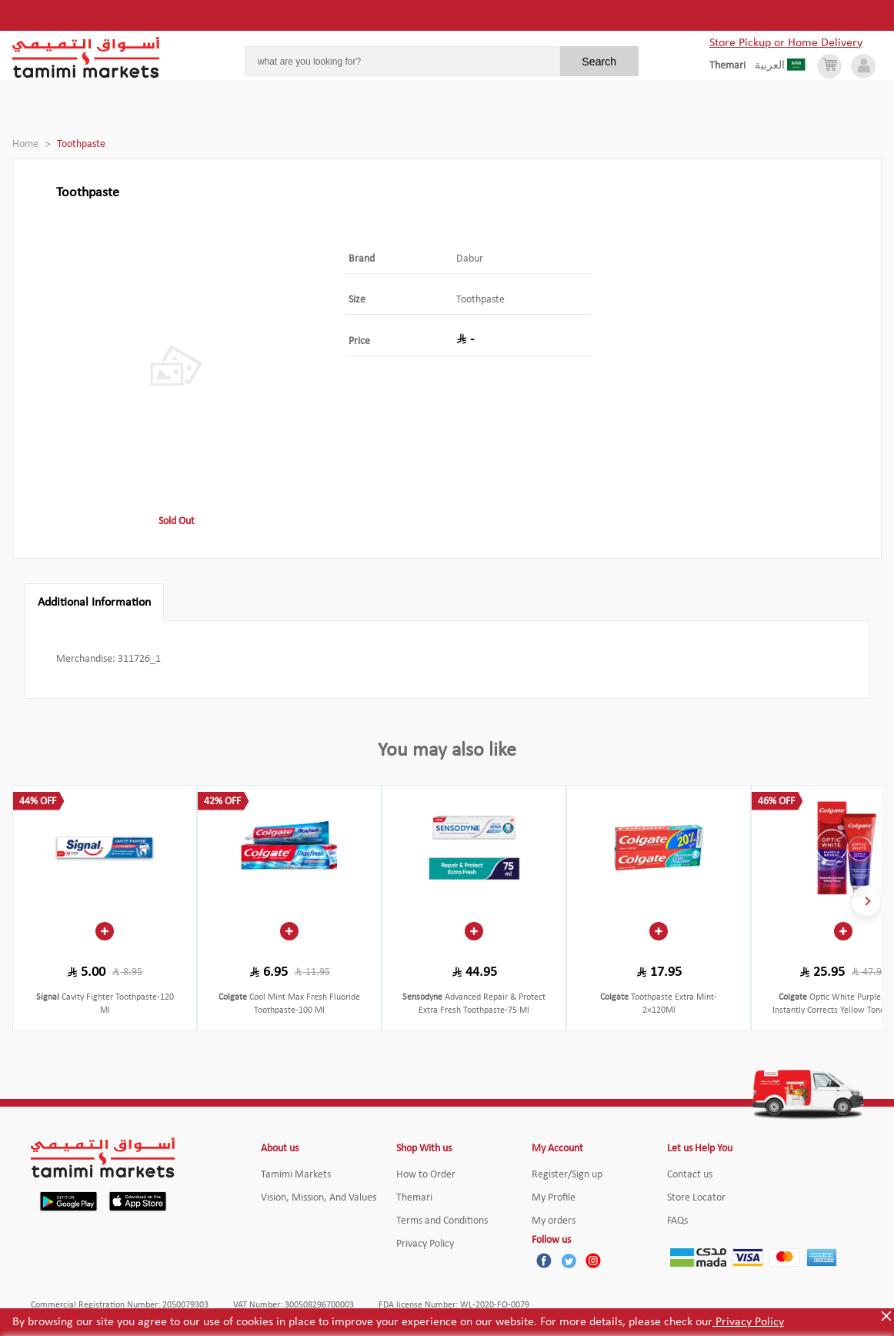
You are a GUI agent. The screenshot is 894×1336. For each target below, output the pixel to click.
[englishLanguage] (732, 66)
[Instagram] (593, 1260)
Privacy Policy (748, 1322)
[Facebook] (544, 1260)
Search (599, 61)
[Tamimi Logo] (86, 57)
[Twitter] (568, 1260)
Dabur (469, 259)
